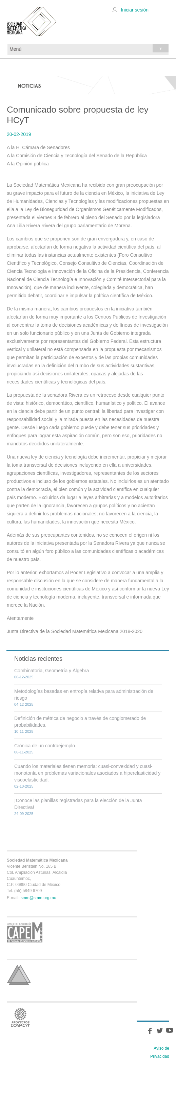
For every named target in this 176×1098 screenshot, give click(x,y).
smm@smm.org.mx (38, 897)
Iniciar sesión (135, 10)
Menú (89, 48)
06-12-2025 (23, 677)
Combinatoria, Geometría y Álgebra (51, 670)
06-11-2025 (23, 752)
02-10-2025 (23, 786)
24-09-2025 (23, 814)
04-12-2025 (23, 704)
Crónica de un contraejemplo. (45, 745)
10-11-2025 (23, 731)
